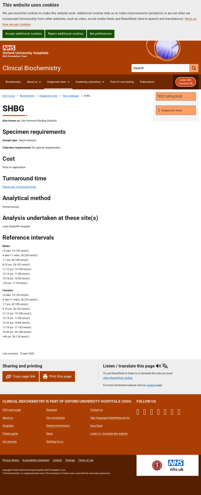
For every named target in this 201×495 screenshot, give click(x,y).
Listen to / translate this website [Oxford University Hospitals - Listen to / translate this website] (108, 433)
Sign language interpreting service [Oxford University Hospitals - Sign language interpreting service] (110, 417)
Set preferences (101, 34)
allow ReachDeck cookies (118, 378)
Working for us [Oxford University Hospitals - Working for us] (54, 441)
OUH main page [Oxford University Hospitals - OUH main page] (11, 409)
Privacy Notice (10, 460)
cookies (151, 385)
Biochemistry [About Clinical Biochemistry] (27, 95)
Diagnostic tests (48, 95)
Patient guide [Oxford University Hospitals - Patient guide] (10, 433)
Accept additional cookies (23, 34)
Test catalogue (70, 95)
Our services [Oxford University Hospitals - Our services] (9, 441)
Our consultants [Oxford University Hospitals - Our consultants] (55, 417)
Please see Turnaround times (19, 187)
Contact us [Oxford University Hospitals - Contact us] (96, 409)
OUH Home (8, 96)
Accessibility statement (35, 460)
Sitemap (70, 460)
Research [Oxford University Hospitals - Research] (51, 409)
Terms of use (85, 460)
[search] (194, 68)
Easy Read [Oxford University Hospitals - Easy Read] (96, 425)
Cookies (57, 460)
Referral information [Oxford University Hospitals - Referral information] (58, 425)
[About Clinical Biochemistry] (13, 82)
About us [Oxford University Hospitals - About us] (7, 417)
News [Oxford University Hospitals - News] (49, 433)
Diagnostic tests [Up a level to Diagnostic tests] (171, 110)
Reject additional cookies (65, 34)
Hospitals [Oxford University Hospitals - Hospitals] (8, 425)
